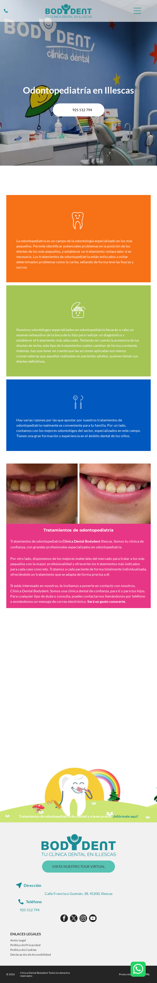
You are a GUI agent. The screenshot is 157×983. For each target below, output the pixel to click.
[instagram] (83, 918)
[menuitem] (18, 940)
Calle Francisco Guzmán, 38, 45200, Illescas (78, 893)
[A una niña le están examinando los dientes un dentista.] (44, 720)
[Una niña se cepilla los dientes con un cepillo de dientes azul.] (112, 720)
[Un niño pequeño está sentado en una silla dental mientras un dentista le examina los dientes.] (44, 652)
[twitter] (73, 918)
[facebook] (64, 918)
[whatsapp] (138, 970)
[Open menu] (137, 11)
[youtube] (93, 918)
